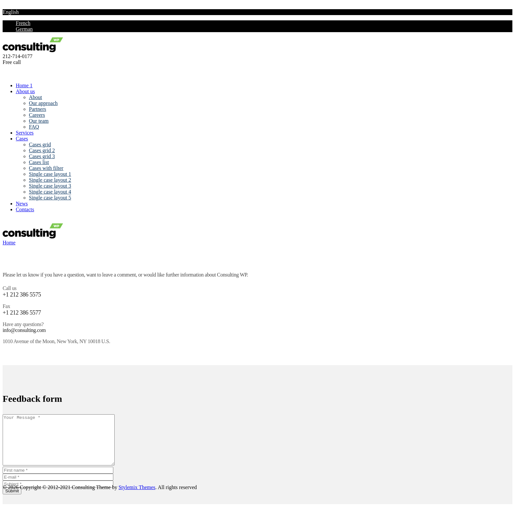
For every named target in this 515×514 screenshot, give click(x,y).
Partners (37, 109)
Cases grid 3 (42, 156)
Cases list (39, 162)
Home (9, 242)
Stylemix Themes (137, 497)
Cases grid (40, 144)
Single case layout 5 (50, 197)
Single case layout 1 (50, 174)
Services (25, 132)
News (22, 203)
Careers (37, 115)
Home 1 (24, 85)
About (35, 97)
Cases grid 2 (42, 150)
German (24, 29)
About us (25, 91)
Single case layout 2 (50, 180)
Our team (39, 121)
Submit (12, 500)
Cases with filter (46, 168)
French (23, 23)
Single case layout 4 (50, 192)
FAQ (34, 127)
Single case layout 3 (50, 186)
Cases (22, 138)
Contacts (25, 209)
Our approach (43, 103)
